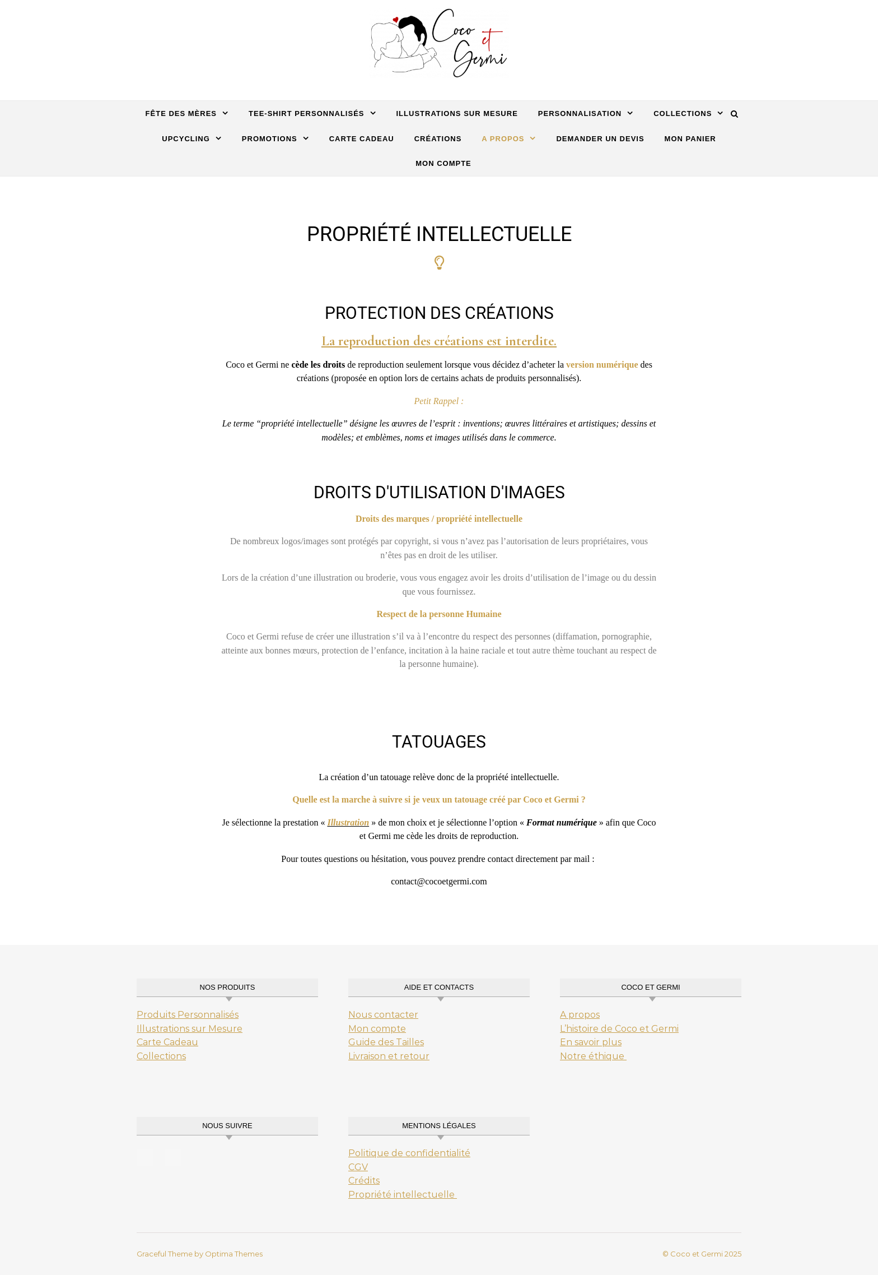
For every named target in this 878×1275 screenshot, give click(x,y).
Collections (682, 113)
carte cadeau (361, 139)
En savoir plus (591, 1042)
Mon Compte (443, 163)
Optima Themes (234, 1253)
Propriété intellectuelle (402, 1194)
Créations (438, 139)
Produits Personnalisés (188, 1014)
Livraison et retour (388, 1056)
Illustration (348, 822)
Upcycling (186, 139)
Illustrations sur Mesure (189, 1028)
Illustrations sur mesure (457, 113)
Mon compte (377, 1028)
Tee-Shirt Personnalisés (306, 113)
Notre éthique (593, 1056)
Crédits (364, 1180)
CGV (358, 1167)
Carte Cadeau (167, 1042)
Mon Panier (690, 139)
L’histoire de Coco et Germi (619, 1028)
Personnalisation (580, 113)
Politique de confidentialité (409, 1153)
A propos (503, 139)
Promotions (269, 139)
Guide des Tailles (386, 1042)
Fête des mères (181, 113)
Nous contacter (383, 1014)
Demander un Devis (600, 139)
